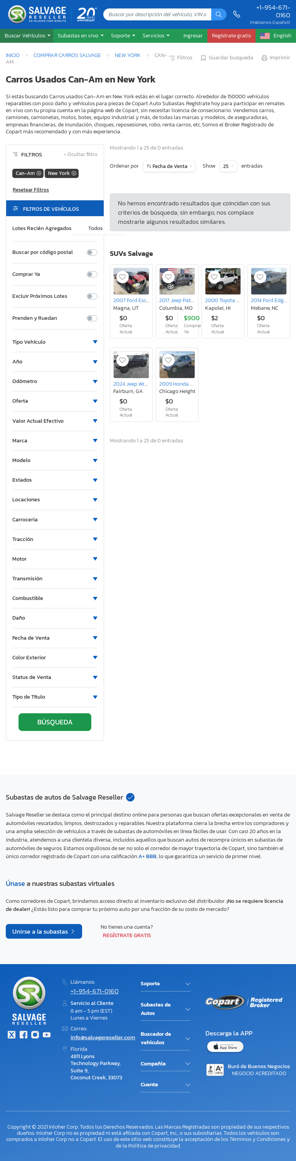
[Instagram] (35, 1035)
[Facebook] (23, 1035)
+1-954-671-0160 (273, 11)
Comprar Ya (26, 274)
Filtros (180, 58)
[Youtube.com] (46, 1035)
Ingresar (193, 35)
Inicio (13, 55)
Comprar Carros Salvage (67, 55)
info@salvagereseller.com (103, 1037)
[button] (26, 35)
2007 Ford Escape (134, 300)
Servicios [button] (154, 35)
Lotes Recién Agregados (42, 228)
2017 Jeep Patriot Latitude (189, 300)
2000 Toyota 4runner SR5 (235, 300)
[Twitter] (11, 1035)
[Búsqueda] (219, 14)
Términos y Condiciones (257, 1139)
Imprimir (275, 58)
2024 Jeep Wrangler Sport (143, 384)
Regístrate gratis (127, 935)
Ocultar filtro (81, 154)
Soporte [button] (121, 35)
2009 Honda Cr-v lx (182, 384)
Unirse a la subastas (40, 931)
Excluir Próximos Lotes (39, 296)
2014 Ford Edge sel (272, 300)
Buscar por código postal (42, 252)
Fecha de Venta (169, 166)
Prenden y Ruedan (34, 318)
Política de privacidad (154, 1145)
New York (128, 55)
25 (226, 166)
